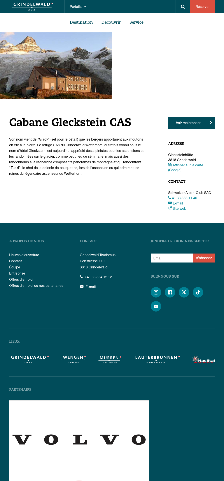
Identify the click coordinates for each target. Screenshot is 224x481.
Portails (76, 6)
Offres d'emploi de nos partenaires (36, 285)
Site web (177, 208)
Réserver (203, 6)
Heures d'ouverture (24, 255)
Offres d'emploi (21, 279)
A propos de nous (26, 241)
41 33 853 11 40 (182, 198)
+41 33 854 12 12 (96, 277)
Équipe (14, 267)
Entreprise (17, 273)
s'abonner (204, 258)
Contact (15, 261)
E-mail (175, 203)
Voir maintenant (188, 123)
